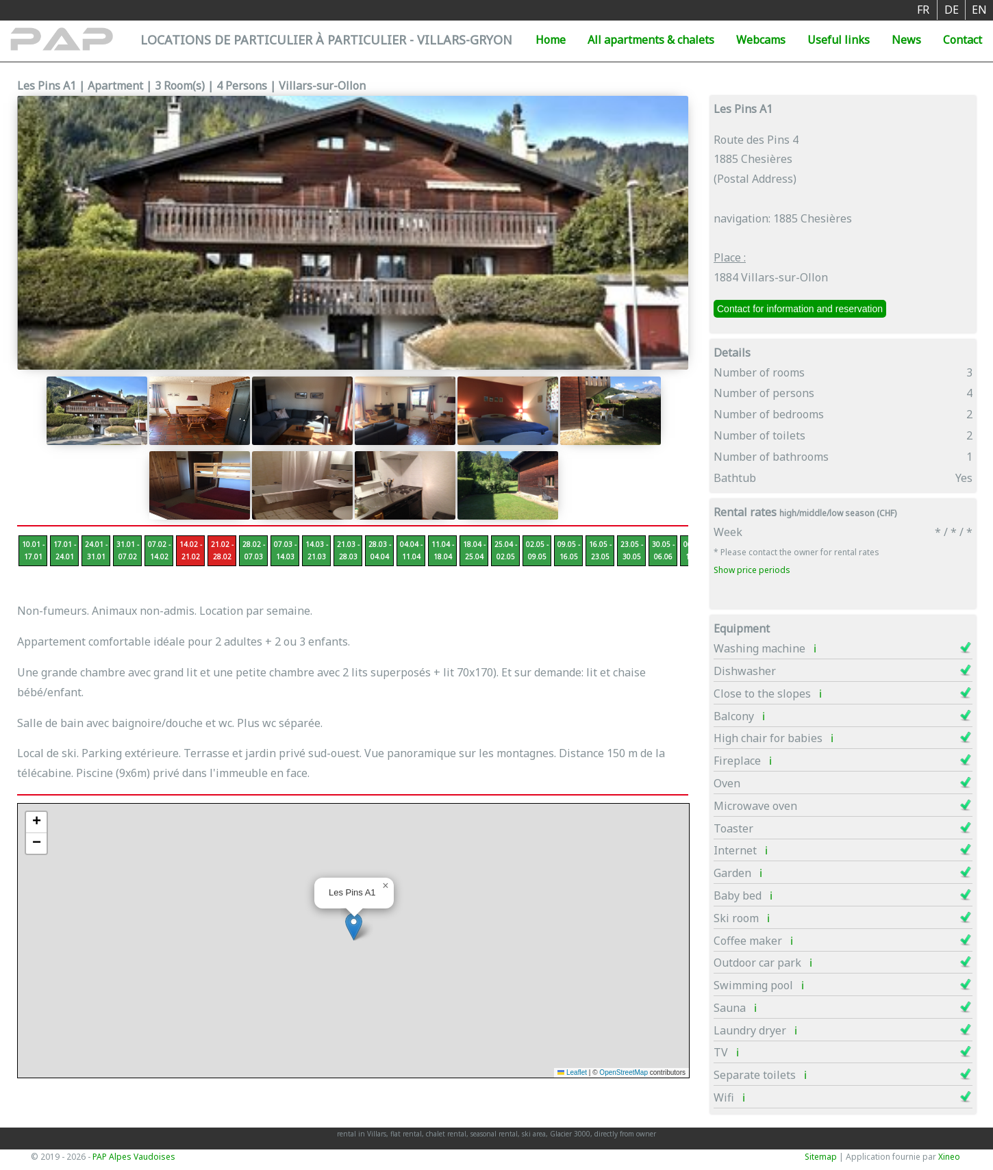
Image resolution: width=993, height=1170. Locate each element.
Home (551, 39)
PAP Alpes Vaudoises (133, 1156)
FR (923, 9)
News (906, 39)
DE (951, 9)
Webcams (760, 39)
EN (979, 9)
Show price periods (752, 570)
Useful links (838, 39)
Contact (962, 39)
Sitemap (821, 1156)
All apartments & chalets (651, 39)
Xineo (949, 1156)
